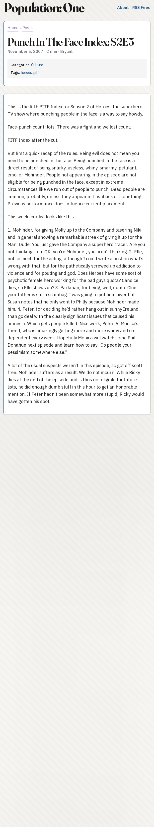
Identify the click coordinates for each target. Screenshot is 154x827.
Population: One (43, 7)
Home (12, 27)
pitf (36, 72)
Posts (27, 27)
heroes (26, 72)
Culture (37, 64)
